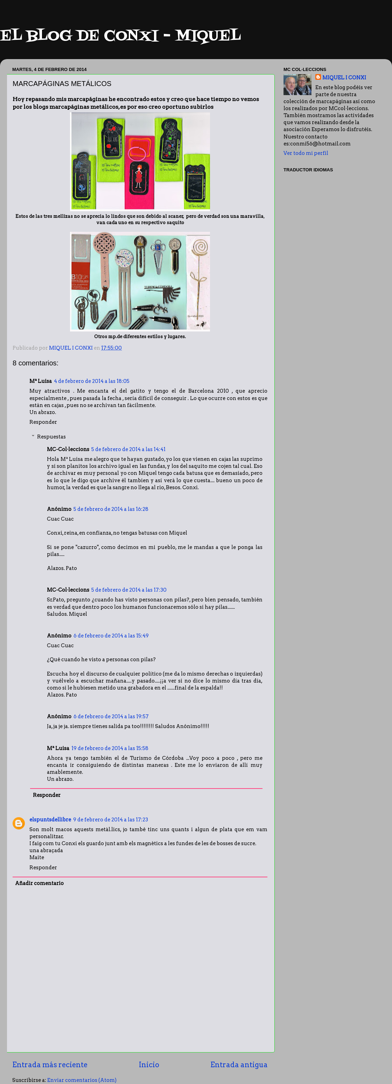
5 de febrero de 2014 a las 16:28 (111, 509)
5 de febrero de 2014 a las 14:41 (128, 449)
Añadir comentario (39, 883)
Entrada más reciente (50, 1065)
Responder (43, 422)
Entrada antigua (239, 1065)
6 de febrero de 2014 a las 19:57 (111, 716)
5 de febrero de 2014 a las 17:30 (129, 590)
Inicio (149, 1065)
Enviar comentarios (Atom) (82, 1080)
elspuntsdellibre (50, 819)
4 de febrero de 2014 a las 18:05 (92, 381)
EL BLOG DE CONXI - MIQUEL (120, 36)
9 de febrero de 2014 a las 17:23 (110, 819)
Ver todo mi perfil (306, 153)
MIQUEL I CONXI (344, 77)
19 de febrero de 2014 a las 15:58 (109, 748)
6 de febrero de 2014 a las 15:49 (111, 636)
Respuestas (51, 437)
